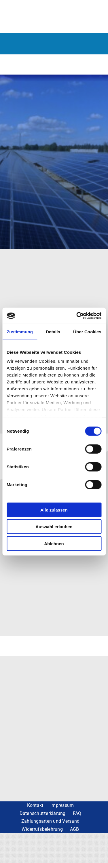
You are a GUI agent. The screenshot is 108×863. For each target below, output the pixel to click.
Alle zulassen (54, 509)
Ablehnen (54, 543)
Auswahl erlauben (53, 526)
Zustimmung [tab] (20, 331)
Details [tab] (53, 331)
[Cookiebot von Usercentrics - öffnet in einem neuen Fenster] (76, 316)
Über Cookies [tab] (87, 331)
